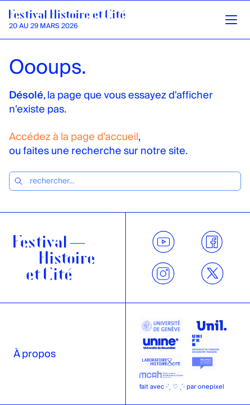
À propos (34, 354)
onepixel (211, 386)
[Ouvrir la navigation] (231, 20)
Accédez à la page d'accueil (73, 137)
